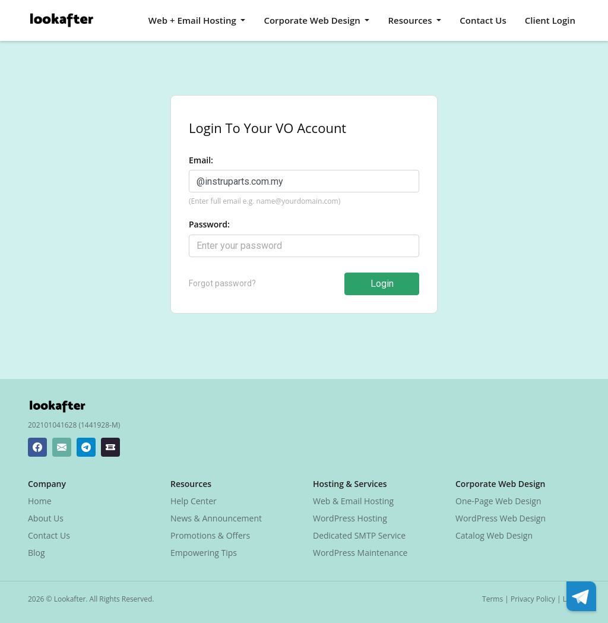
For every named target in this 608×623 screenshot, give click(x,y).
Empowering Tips (203, 552)
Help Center (193, 501)
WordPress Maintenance (360, 552)
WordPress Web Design (500, 518)
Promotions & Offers (210, 535)
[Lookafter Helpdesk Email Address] (61, 447)
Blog (36, 552)
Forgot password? (222, 283)
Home (40, 501)
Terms (492, 599)
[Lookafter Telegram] (86, 447)
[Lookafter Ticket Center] (110, 447)
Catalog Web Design (494, 535)
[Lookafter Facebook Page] (37, 447)
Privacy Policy (533, 599)
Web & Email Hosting (353, 501)
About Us (46, 518)
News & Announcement (216, 518)
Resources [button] (411, 20)
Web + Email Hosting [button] (193, 20)
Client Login (550, 20)
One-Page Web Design (498, 501)
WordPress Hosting (350, 518)
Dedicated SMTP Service (359, 535)
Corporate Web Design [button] (313, 20)
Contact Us (483, 20)
